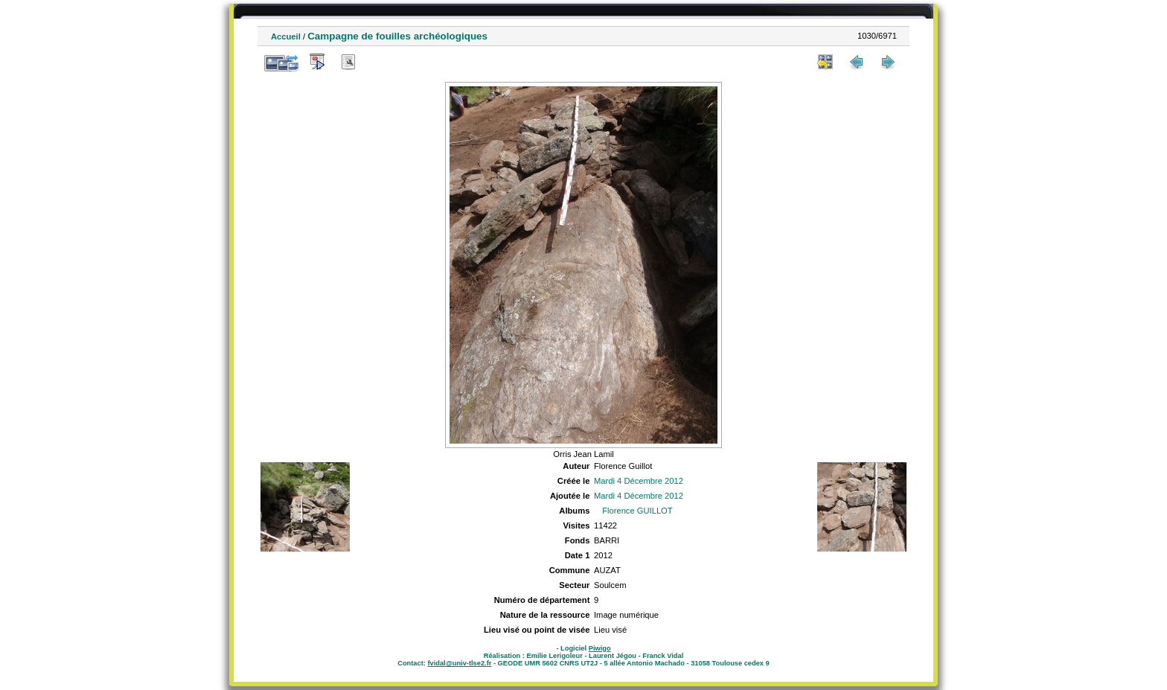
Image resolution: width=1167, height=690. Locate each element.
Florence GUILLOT (637, 510)
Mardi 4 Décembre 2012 (638, 480)
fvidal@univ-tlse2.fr (459, 663)
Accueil (286, 36)
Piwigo (600, 648)
